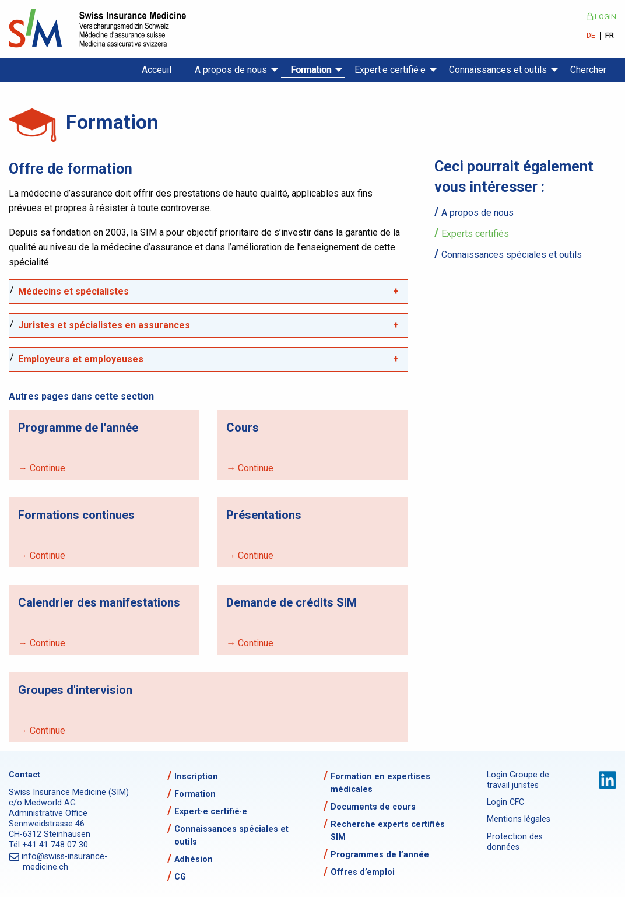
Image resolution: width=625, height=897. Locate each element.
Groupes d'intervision (75, 690)
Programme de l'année (78, 428)
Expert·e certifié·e (390, 69)
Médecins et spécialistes (73, 291)
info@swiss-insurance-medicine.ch (65, 862)
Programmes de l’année (380, 855)
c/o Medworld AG (42, 803)
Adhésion (193, 859)
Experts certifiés (475, 233)
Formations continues (76, 515)
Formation (310, 69)
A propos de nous (231, 69)
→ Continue (41, 468)
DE (591, 36)
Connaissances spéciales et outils (511, 254)
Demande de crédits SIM (291, 602)
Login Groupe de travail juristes (518, 780)
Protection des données (515, 842)
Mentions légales (518, 819)
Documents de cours (373, 807)
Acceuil (156, 69)
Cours (242, 428)
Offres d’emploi (363, 872)
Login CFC (505, 802)
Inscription (196, 777)
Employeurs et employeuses (80, 359)
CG (180, 877)
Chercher (588, 69)
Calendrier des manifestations (99, 602)
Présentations (263, 515)
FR (609, 36)
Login (601, 16)
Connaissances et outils (498, 69)
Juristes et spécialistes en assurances (104, 325)
